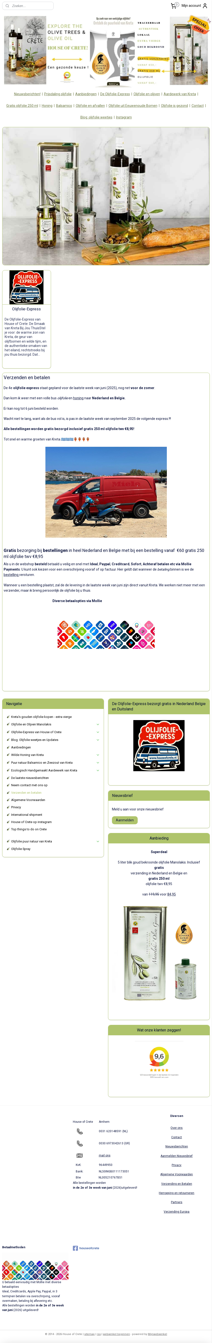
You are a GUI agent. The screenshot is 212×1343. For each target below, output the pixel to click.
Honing (47, 106)
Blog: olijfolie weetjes (96, 117)
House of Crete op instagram (31, 822)
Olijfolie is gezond (174, 106)
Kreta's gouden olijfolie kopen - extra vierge (41, 717)
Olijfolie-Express (26, 308)
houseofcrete (86, 1248)
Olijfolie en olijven (147, 94)
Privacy (16, 807)
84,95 (171, 894)
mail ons (104, 1155)
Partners (176, 1202)
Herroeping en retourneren (176, 1193)
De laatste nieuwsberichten (30, 778)
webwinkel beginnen (116, 1334)
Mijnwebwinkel (157, 1334)
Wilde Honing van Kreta (55, 755)
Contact (198, 106)
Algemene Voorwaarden (28, 800)
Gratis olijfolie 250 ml (22, 106)
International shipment (26, 815)
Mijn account (195, 6)
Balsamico (64, 106)
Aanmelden (125, 820)
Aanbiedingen (86, 94)
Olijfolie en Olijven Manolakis (55, 724)
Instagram (124, 117)
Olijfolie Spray (20, 849)
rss (99, 1334)
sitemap (89, 1334)
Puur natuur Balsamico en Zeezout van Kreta (55, 763)
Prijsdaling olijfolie (58, 94)
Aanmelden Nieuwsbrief (177, 1156)
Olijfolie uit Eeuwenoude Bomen (133, 106)
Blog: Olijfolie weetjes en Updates (55, 740)
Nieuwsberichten (176, 1146)
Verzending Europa (176, 1211)
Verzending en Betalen (176, 1184)
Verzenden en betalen (26, 792)
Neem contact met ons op (29, 785)
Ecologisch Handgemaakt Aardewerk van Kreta (55, 770)
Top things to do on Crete (29, 829)
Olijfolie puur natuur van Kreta (55, 841)
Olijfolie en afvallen (90, 106)
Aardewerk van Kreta (180, 94)
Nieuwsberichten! (27, 94)
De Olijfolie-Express (115, 94)
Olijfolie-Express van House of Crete (55, 732)
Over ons (176, 1128)
